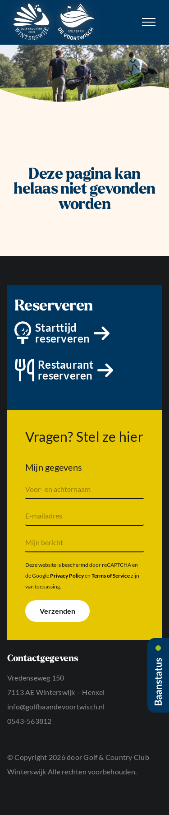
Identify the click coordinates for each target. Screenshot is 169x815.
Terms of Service (110, 575)
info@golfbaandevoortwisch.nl (56, 706)
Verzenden (57, 611)
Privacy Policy (67, 575)
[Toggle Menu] (149, 22)
